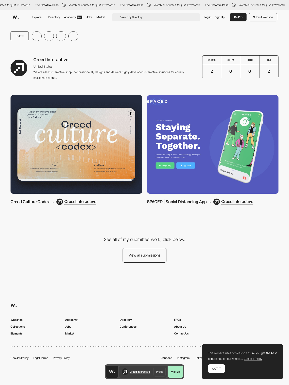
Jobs (89, 17)
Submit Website (263, 17)
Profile (159, 371)
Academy (73, 17)
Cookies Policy (20, 358)
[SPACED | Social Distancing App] (213, 144)
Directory (54, 17)
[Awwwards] (16, 17)
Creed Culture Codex (30, 201)
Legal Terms (40, 358)
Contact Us (181, 333)
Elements (16, 333)
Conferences (128, 326)
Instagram (183, 358)
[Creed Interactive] (76, 202)
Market (100, 17)
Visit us (175, 371)
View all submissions (145, 255)
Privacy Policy (61, 358)
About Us (180, 326)
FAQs (177, 319)
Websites (16, 319)
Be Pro (238, 17)
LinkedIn (200, 358)
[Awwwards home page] (112, 372)
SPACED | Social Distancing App (177, 201)
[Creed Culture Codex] (76, 144)
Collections (18, 326)
